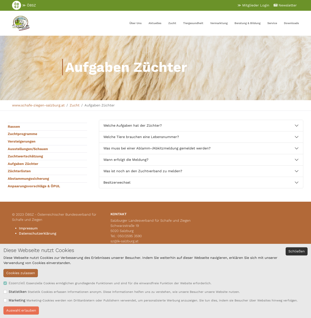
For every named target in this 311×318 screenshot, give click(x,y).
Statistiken (18, 292)
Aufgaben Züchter (23, 164)
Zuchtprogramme (22, 134)
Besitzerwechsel (116, 182)
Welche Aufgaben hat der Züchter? (132, 125)
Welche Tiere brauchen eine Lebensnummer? (141, 137)
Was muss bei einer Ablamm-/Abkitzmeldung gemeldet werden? (157, 148)
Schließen (296, 251)
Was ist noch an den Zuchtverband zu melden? (142, 171)
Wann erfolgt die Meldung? (126, 160)
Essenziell (17, 283)
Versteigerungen (21, 141)
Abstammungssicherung (28, 179)
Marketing (17, 300)
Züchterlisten (19, 171)
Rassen (14, 126)
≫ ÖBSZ (24, 5)
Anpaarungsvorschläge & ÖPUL (34, 186)
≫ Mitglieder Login (253, 5)
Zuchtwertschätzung (25, 156)
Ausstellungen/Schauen (28, 149)
